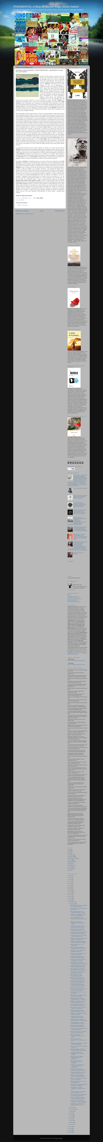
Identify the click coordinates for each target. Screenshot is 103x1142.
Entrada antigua (59, 211)
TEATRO (69, 867)
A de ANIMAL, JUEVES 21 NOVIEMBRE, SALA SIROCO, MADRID (77, 1053)
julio (71, 1113)
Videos (69, 594)
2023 (70, 881)
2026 (70, 875)
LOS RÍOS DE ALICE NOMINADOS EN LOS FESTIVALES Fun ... (78, 1029)
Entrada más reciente (22, 211)
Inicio (41, 211)
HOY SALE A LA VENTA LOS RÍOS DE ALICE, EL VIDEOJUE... (78, 1079)
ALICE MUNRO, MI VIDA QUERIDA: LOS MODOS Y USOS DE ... (78, 960)
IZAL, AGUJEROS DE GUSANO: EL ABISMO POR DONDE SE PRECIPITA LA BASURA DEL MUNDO (79, 504)
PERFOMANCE (71, 861)
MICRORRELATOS (72, 858)
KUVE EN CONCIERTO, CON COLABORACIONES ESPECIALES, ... (78, 918)
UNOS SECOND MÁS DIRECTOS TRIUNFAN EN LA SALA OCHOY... (78, 948)
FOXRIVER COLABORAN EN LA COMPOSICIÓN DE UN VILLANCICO (77, 1066)
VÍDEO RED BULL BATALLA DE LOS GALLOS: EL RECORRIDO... (78, 989)
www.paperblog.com (76, 652)
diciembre (72, 901)
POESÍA (69, 863)
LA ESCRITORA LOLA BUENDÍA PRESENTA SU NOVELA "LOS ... (78, 930)
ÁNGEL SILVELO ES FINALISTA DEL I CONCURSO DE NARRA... (78, 996)
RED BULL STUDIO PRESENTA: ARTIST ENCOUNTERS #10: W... (78, 981)
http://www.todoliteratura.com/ (74, 601)
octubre (72, 1107)
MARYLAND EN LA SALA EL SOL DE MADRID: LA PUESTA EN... (78, 1008)
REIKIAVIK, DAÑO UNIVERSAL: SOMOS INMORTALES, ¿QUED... (78, 1011)
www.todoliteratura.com (73, 654)
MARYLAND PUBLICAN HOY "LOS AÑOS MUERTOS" (77, 1082)
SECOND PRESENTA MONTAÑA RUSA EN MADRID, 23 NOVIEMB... (78, 1050)
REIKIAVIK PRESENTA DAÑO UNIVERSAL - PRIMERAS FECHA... (78, 1070)
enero (71, 1124)
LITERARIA (70, 854)
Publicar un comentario (22, 205)
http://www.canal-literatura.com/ (74, 599)
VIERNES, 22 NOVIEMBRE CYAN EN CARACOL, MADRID (78, 1014)
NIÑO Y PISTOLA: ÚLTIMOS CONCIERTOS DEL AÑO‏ (76, 975)
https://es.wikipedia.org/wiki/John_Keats (76, 664)
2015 (70, 896)
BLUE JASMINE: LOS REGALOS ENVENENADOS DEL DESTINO (77, 969)
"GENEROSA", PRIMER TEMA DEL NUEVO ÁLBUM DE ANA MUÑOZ (78, 942)
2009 (70, 1132)
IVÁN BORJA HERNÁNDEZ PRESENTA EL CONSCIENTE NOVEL (77, 923)
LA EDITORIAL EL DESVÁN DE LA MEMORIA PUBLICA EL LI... (77, 972)
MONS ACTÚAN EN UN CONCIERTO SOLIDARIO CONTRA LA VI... (78, 1032)
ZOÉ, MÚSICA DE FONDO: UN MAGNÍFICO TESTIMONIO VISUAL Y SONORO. (80, 497)
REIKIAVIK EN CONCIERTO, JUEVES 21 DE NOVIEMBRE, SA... (78, 1044)
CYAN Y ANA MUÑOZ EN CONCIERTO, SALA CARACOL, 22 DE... (78, 1040)
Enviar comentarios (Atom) (27, 213)
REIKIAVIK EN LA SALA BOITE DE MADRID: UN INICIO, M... (77, 951)
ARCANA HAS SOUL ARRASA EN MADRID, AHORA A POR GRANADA (78, 1020)
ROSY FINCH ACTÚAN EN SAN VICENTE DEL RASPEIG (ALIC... (77, 978)
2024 (70, 879)
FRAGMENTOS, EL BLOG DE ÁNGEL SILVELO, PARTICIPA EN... (78, 936)
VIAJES (69, 870)
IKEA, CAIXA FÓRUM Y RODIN (80, 488)
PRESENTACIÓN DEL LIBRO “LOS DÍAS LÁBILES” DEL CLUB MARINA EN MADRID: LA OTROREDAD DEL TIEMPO (80, 529)
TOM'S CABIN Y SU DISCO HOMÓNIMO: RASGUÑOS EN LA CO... (78, 1088)
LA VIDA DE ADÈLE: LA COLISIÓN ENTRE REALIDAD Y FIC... (77, 1092)
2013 (70, 900)
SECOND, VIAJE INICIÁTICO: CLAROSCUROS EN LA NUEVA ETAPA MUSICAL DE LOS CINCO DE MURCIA (79, 512)
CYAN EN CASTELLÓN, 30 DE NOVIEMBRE (76, 945)
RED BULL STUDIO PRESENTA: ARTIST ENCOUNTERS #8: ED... (78, 1076)
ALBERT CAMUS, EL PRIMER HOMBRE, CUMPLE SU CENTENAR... (76, 1057)
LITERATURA (71, 856)
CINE (69, 851)
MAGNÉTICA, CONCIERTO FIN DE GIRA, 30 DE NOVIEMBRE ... (77, 915)
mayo (71, 1116)
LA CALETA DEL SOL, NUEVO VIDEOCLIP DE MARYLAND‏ (76, 1017)
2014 (70, 898)
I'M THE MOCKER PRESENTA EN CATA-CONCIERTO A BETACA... (77, 1098)
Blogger (61, 1138)
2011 (70, 1128)
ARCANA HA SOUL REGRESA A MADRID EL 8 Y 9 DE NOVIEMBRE (78, 1101)
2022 (70, 883)
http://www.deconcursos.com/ (74, 597)
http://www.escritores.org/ (73, 596)
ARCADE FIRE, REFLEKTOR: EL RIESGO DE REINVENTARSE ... (77, 957)
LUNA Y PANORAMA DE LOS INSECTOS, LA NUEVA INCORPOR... (76, 1062)
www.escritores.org (83, 650)
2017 (70, 892)
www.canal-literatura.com (77, 651)
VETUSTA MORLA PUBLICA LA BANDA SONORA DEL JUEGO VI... (78, 912)
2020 (70, 887)
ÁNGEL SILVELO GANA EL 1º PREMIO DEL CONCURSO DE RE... (78, 906)
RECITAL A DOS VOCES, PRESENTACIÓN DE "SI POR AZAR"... (77, 1036)
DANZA (69, 853)
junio (71, 1114)
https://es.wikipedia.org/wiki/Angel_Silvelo (76, 660)
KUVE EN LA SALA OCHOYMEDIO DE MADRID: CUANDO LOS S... (78, 939)
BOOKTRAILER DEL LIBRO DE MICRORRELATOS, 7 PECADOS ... (78, 999)
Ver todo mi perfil (71, 589)
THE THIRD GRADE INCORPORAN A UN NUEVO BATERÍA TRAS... (78, 1095)
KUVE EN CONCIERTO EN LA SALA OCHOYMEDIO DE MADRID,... (78, 1005)
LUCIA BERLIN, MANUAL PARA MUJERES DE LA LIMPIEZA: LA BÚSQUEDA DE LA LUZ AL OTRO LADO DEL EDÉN (80, 537)
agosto (71, 1111)
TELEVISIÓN (70, 868)
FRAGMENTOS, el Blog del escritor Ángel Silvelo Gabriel (46, 6)
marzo (71, 1120)
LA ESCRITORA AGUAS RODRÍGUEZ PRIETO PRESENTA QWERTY (78, 933)
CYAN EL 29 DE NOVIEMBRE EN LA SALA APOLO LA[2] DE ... (78, 954)
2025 (70, 877)
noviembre (72, 903)
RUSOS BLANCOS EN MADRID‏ (77, 987)
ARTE (69, 849)
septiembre (72, 1109)
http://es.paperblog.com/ (73, 600)
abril (71, 1118)
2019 (70, 888)
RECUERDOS (71, 865)
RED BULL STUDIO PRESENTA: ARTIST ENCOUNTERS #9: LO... (77, 1026)
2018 (70, 890)
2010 (70, 1130)
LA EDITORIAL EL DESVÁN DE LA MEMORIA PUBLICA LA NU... (77, 1104)
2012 (70, 1126)
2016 (70, 894)
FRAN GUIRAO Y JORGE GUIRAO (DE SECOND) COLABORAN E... (78, 1085)
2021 (70, 885)
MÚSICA (22, 200)
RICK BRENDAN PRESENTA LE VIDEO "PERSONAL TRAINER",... (78, 984)
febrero (72, 1122)
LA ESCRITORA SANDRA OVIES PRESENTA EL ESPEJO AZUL (77, 927)
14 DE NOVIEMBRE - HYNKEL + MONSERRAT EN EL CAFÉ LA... (77, 1023)
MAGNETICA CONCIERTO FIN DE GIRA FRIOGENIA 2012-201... (77, 1002)
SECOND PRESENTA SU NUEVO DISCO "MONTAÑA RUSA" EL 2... (78, 966)
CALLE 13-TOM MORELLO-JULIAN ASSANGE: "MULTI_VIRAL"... (78, 1073)
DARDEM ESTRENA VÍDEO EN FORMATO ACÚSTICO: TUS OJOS (78, 963)
